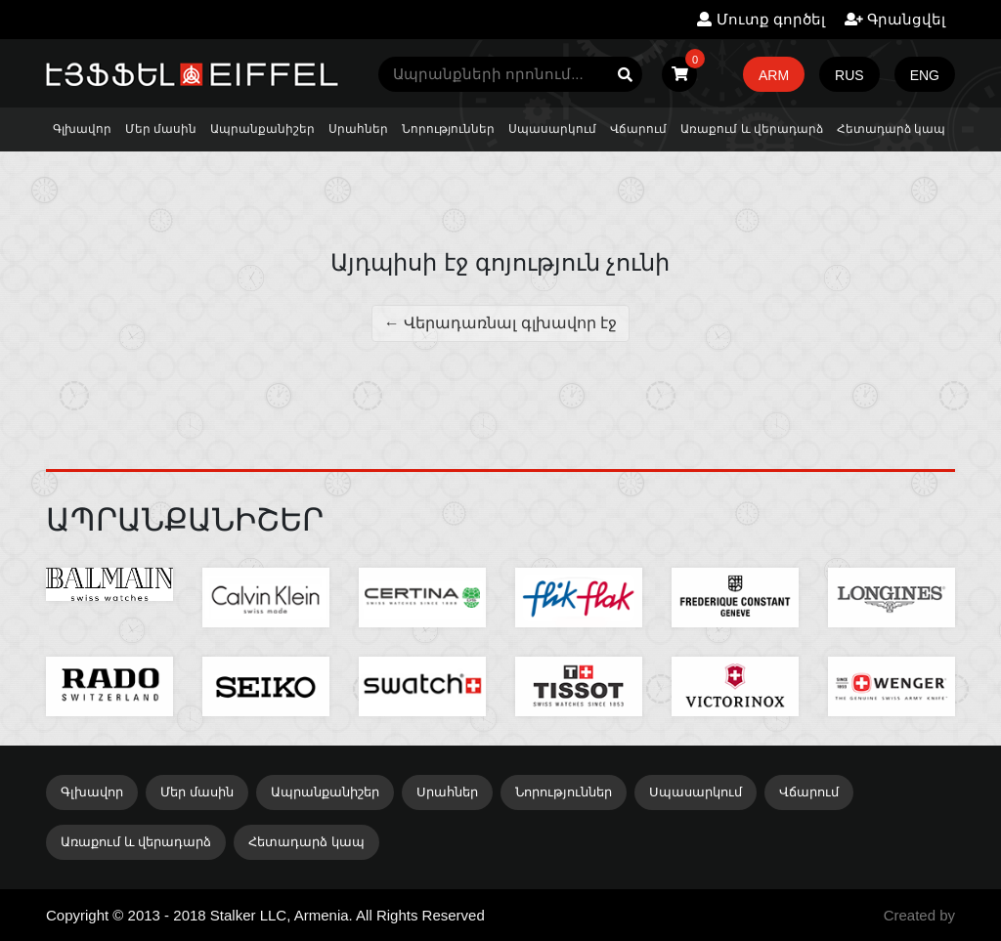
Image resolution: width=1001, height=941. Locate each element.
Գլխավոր (82, 129)
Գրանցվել (895, 19)
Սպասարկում (552, 129)
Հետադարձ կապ (891, 129)
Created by (919, 915)
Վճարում (638, 129)
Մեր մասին (160, 129)
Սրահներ (358, 129)
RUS (849, 75)
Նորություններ (448, 129)
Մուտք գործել (760, 19)
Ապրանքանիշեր (262, 129)
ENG (924, 75)
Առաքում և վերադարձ (751, 129)
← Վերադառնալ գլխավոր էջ (500, 323)
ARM (774, 75)
